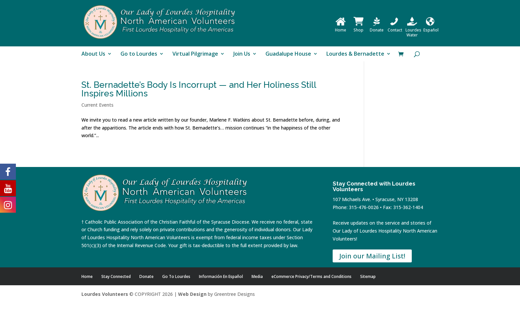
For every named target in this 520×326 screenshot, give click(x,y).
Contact (395, 27)
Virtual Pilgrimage (195, 54)
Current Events (97, 105)
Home (340, 27)
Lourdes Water (413, 30)
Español (431, 27)
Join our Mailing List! (372, 255)
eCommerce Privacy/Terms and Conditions (311, 276)
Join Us (241, 54)
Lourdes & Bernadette (355, 54)
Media (257, 276)
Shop (358, 27)
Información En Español (221, 276)
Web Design (192, 294)
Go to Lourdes (138, 54)
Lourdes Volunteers (104, 294)
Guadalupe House (288, 54)
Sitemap (368, 276)
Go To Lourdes (176, 276)
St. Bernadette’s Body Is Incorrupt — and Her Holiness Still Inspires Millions (198, 89)
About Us (93, 54)
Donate (377, 27)
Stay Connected (116, 276)
